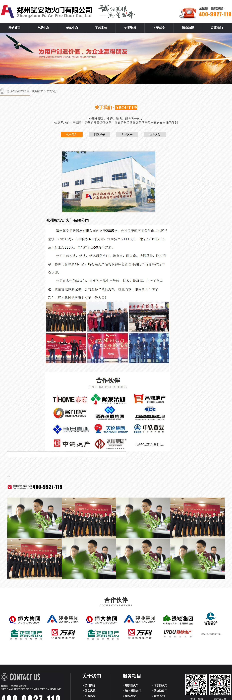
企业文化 (155, 134)
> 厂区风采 (89, 696)
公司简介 (52, 91)
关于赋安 (159, 28)
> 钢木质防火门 (132, 690)
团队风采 (99, 134)
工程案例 (101, 28)
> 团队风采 (89, 690)
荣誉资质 (130, 28)
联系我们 (217, 28)
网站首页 (14, 28)
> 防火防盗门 (159, 690)
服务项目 (132, 676)
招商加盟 (188, 28)
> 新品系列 (158, 696)
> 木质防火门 (159, 685)
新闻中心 (72, 28)
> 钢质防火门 (130, 685)
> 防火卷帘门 (130, 696)
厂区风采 (127, 134)
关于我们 (91, 676)
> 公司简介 (89, 685)
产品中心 (43, 28)
